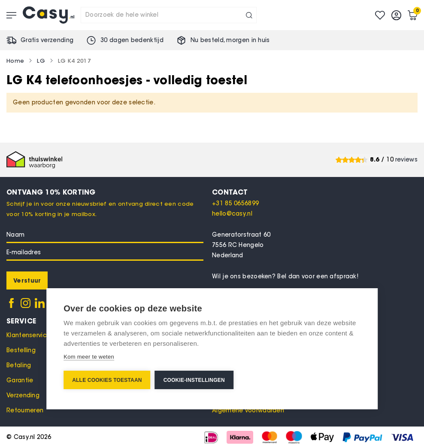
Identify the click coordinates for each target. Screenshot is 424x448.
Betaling (18, 365)
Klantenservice (28, 335)
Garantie (19, 380)
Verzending (22, 395)
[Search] (249, 15)
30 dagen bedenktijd (132, 40)
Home (15, 60)
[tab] (315, 192)
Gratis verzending (47, 40)
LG (41, 60)
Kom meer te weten (89, 357)
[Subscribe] (27, 280)
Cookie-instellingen (194, 380)
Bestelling (21, 350)
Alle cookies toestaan (107, 380)
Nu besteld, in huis (230, 40)
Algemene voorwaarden (248, 410)
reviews (406, 159)
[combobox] (169, 15)
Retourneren (24, 410)
